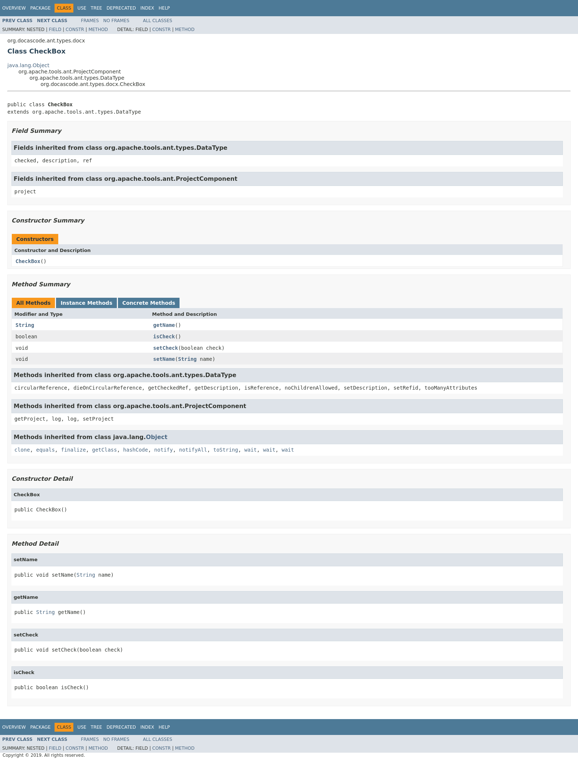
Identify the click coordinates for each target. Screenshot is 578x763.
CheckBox (27, 261)
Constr (75, 29)
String (24, 325)
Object (157, 437)
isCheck (164, 336)
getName (164, 325)
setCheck (165, 348)
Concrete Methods (148, 303)
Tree (96, 8)
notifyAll (193, 450)
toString (225, 450)
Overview (14, 8)
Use (81, 8)
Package (40, 8)
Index (147, 8)
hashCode (135, 450)
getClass (104, 450)
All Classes (157, 20)
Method (98, 29)
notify (163, 450)
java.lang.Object (28, 65)
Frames (90, 20)
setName (164, 359)
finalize (73, 450)
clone (22, 450)
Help (164, 8)
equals (45, 450)
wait (250, 450)
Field (55, 29)
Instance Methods (86, 303)
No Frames (116, 20)
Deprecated (121, 8)
